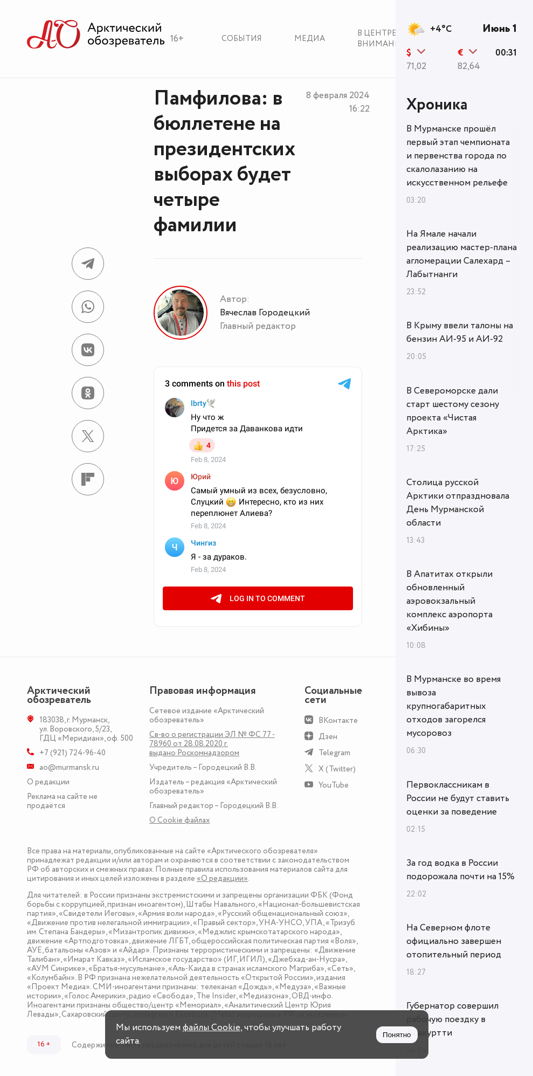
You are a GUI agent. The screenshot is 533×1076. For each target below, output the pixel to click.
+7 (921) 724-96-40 (72, 752)
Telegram (334, 752)
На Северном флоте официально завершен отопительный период (453, 941)
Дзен (328, 736)
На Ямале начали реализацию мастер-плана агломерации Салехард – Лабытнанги (461, 254)
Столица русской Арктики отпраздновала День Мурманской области (457, 502)
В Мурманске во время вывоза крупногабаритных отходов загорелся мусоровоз (453, 706)
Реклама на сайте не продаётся (62, 801)
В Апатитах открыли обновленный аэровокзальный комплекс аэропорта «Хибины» (449, 601)
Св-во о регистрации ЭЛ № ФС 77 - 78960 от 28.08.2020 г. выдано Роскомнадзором (212, 743)
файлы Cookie (211, 1027)
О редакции (48, 782)
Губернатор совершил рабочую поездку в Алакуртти (452, 1019)
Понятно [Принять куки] (397, 1035)
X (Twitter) (337, 769)
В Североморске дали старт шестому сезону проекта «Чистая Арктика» (452, 411)
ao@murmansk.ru (69, 767)
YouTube (334, 785)
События (241, 38)
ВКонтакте (338, 720)
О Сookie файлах (179, 820)
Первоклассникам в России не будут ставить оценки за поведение (457, 798)
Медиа (309, 38)
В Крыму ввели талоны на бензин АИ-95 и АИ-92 (459, 332)
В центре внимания (381, 38)
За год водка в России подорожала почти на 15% (460, 870)
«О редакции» (222, 878)
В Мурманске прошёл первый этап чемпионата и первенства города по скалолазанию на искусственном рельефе (458, 155)
